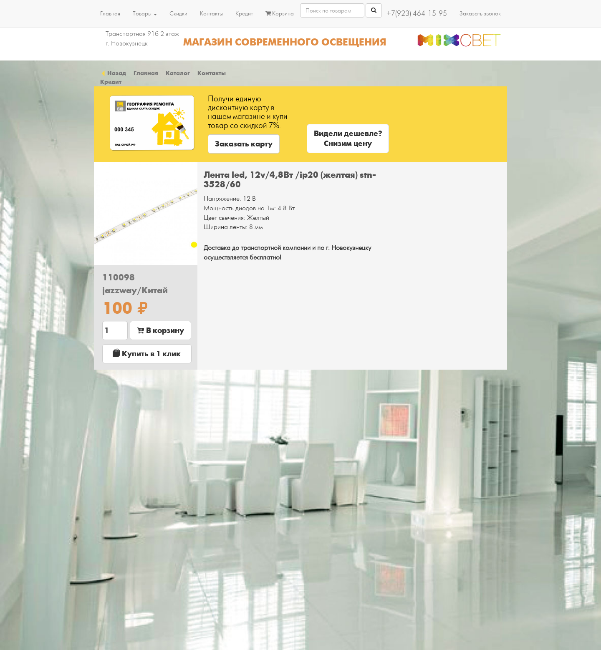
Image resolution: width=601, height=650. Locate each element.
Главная (110, 13)
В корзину (160, 330)
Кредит (244, 13)
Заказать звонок (480, 13)
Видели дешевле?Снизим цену (348, 138)
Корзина (279, 13)
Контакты (211, 13)
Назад (113, 73)
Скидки (178, 13)
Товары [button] (145, 13)
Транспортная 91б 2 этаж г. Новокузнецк (142, 38)
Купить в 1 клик (147, 353)
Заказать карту (244, 144)
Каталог (178, 73)
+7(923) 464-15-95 (416, 14)
